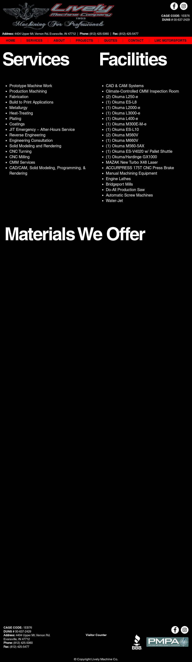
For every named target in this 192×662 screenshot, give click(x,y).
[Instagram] (183, 6)
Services (35, 59)
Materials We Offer (75, 233)
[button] (59, 40)
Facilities (133, 59)
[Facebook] (174, 6)
